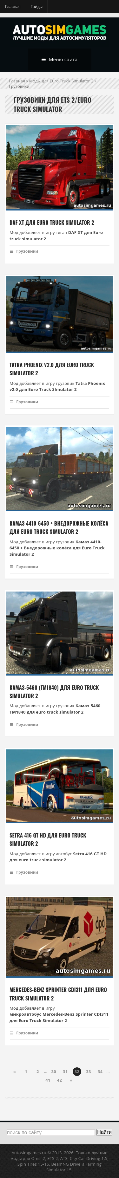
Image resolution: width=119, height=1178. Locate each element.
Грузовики (24, 251)
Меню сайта (60, 59)
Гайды (37, 6)
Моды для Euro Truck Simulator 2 (61, 81)
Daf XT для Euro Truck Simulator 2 (52, 222)
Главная (13, 6)
